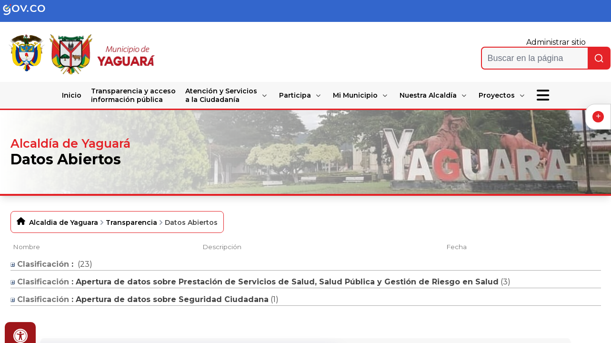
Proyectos (497, 95)
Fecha (456, 247)
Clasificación (39, 264)
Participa (295, 95)
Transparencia (131, 222)
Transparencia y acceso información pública (133, 95)
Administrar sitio (556, 42)
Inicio (71, 95)
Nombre (26, 247)
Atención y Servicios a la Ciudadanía (221, 95)
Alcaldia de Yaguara (63, 222)
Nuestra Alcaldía (428, 95)
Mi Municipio (355, 95)
